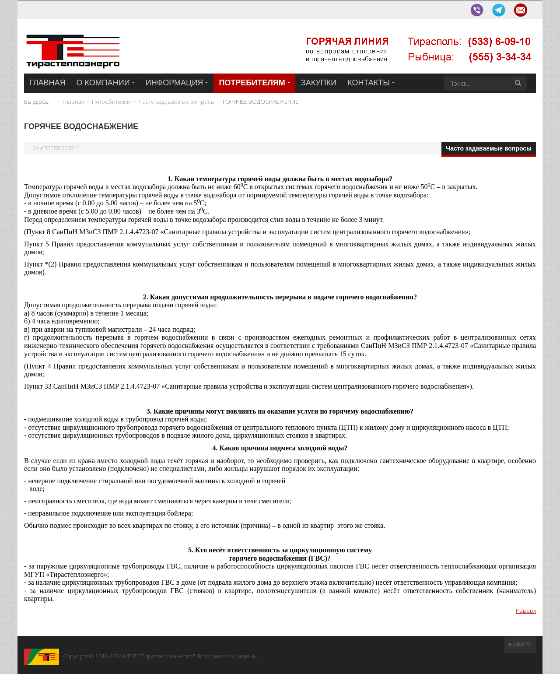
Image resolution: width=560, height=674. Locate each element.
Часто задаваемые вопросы (177, 101)
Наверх (526, 610)
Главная (73, 101)
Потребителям (111, 101)
